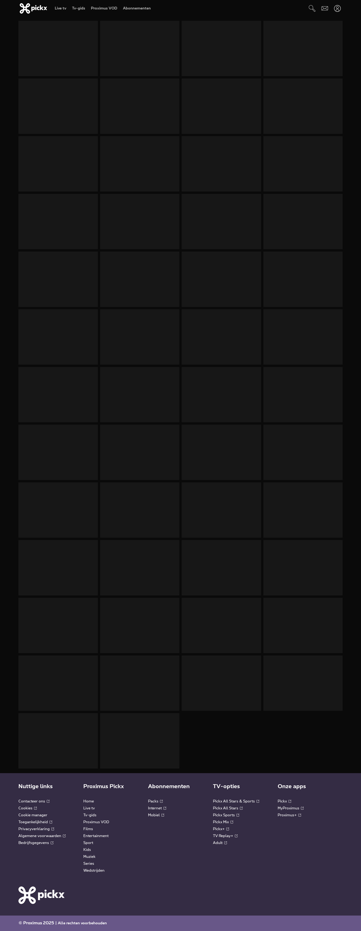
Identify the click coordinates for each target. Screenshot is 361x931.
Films (88, 829)
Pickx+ (221, 829)
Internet (157, 808)
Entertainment (96, 836)
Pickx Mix (223, 822)
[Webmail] (324, 8)
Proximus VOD (96, 822)
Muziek (89, 857)
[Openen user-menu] (337, 8)
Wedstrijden (94, 870)
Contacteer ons (33, 801)
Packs (155, 801)
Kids (87, 850)
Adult (220, 843)
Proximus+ (289, 815)
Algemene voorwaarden (42, 836)
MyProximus (291, 808)
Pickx (284, 801)
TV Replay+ (225, 836)
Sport (88, 843)
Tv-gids (89, 815)
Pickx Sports (226, 815)
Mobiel (156, 815)
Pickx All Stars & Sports (236, 801)
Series (88, 863)
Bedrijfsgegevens (35, 843)
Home (88, 801)
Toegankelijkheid (35, 822)
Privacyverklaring (36, 829)
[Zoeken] (312, 8)
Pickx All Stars (228, 808)
